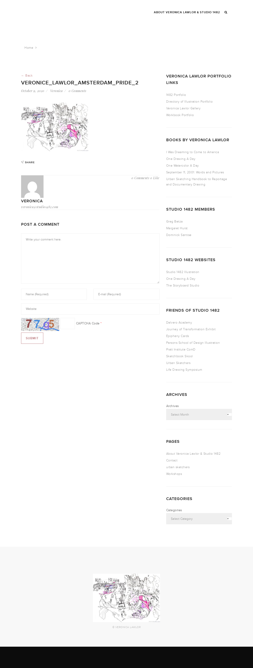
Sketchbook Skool (179, 356)
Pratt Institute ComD (181, 349)
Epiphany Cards (177, 336)
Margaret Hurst (177, 228)
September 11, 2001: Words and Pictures (195, 172)
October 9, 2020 (32, 91)
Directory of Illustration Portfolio (189, 102)
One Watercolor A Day (182, 166)
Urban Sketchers (178, 363)
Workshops (174, 474)
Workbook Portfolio (180, 115)
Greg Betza (174, 221)
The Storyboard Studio (182, 285)
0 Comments (77, 91)
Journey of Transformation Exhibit (191, 329)
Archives (172, 406)
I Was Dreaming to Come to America (192, 152)
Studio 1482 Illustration (182, 272)
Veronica (56, 91)
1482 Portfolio (176, 95)
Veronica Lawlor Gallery (183, 108)
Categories (174, 510)
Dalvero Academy (179, 322)
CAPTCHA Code (88, 323)
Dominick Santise (179, 235)
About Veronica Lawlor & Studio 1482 (193, 454)
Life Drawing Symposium (184, 370)
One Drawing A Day (181, 159)
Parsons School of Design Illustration (193, 343)
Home (28, 48)
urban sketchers (178, 467)
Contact (172, 460)
